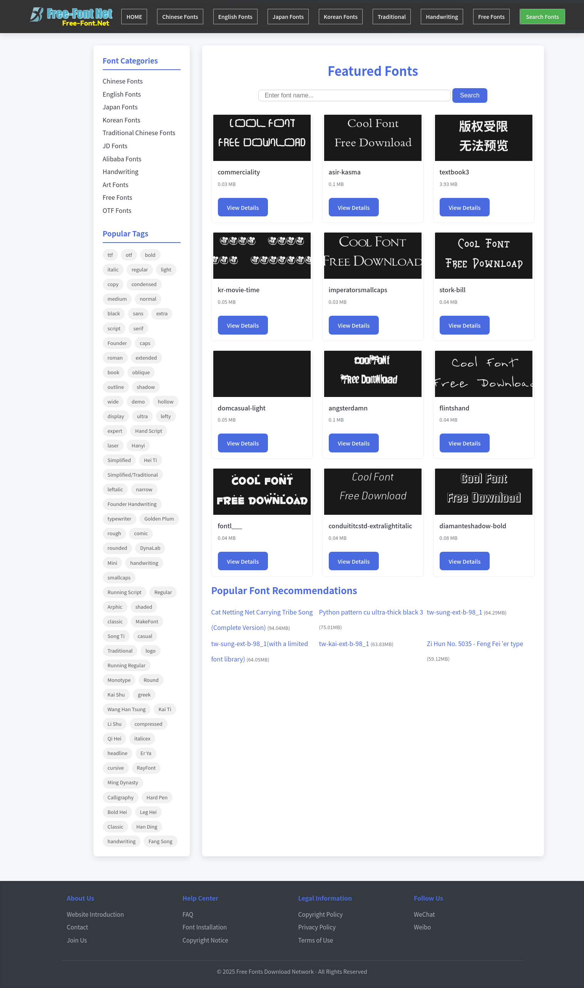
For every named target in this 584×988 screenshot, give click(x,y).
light (166, 269)
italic (113, 269)
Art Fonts (116, 184)
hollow (166, 401)
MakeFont (147, 621)
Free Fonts (508, 16)
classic (114, 621)
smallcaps (119, 577)
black (113, 313)
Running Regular (126, 665)
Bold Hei (117, 812)
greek (144, 694)
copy (112, 284)
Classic (115, 826)
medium (117, 298)
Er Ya (146, 753)
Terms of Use (315, 940)
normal (148, 298)
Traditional (404, 16)
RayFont (146, 767)
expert (114, 430)
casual (144, 636)
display (115, 416)
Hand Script (148, 430)
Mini (112, 562)
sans (138, 313)
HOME (135, 16)
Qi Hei (114, 738)
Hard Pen (156, 797)
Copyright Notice (205, 940)
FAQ (187, 914)
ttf (110, 254)
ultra (142, 416)
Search (470, 95)
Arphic (114, 606)
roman (114, 357)
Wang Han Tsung (126, 709)
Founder (117, 343)
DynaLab (150, 547)
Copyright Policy (320, 914)
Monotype (119, 679)
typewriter (119, 518)
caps (145, 343)
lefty (166, 416)
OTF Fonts (117, 210)
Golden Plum (159, 518)
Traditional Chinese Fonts (139, 132)
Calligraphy (120, 797)
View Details (243, 207)
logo (151, 650)
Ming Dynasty (122, 782)
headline (117, 753)
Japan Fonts (296, 16)
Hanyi (138, 445)
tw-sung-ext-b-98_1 (467, 611)
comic (141, 533)
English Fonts (241, 16)
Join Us (77, 940)
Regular (163, 592)
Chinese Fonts (183, 16)
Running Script (124, 592)
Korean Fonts (351, 16)
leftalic (115, 489)
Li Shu (114, 723)
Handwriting (457, 16)
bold (150, 254)
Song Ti (115, 636)
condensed (144, 284)
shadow (146, 386)
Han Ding (146, 826)
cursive (115, 767)
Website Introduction (95, 914)
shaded (143, 606)
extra (162, 313)
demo (138, 401)
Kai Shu (116, 694)
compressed (148, 723)
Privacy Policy (317, 927)
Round (151, 679)
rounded (117, 547)
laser (113, 445)
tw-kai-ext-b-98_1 (356, 643)
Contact (77, 927)
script (113, 328)
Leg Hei (148, 812)
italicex (142, 738)
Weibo (422, 927)
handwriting (144, 562)
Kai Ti (165, 709)
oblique (141, 372)
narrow (144, 489)
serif (138, 328)
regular (140, 269)
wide (113, 401)
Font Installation (204, 927)
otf (129, 254)
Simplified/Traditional (132, 474)
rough (114, 533)
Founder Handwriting (131, 503)
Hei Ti (150, 460)
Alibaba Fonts (122, 158)
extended (146, 357)
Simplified (119, 460)
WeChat (424, 914)
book (113, 372)
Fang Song (160, 841)
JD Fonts (115, 145)
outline (115, 386)
